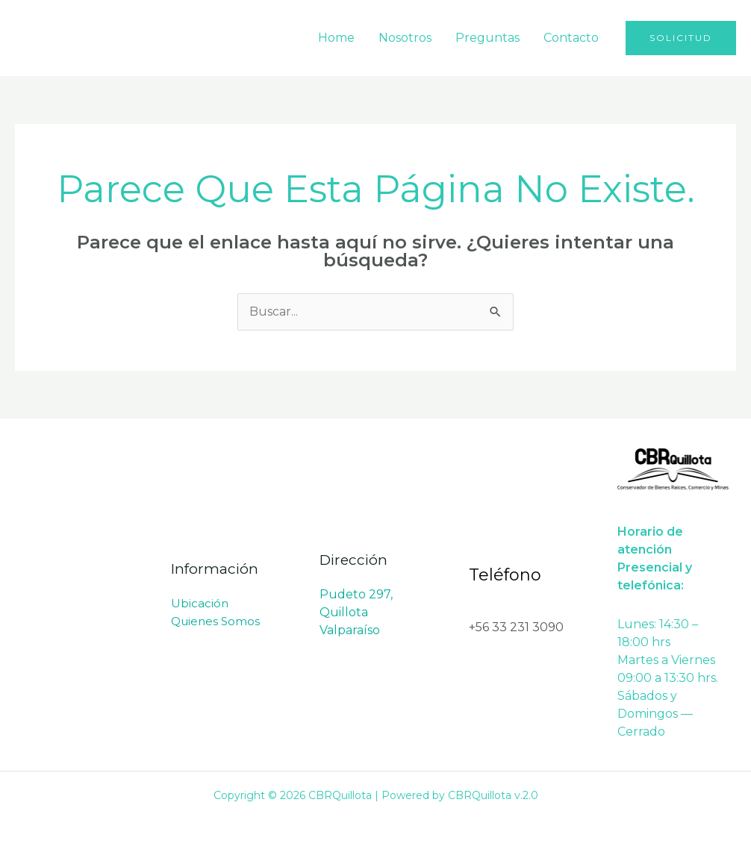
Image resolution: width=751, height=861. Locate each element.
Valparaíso (350, 630)
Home (336, 38)
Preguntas (487, 38)
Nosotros (404, 38)
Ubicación (199, 603)
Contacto (571, 38)
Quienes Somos (215, 621)
